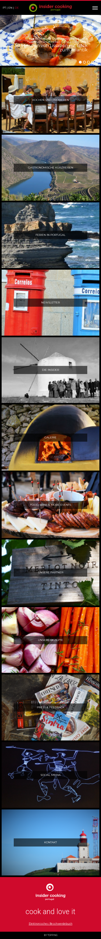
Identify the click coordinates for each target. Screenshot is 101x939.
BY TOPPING (50, 935)
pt (4, 7)
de (17, 7)
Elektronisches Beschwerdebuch (50, 923)
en (10, 7)
